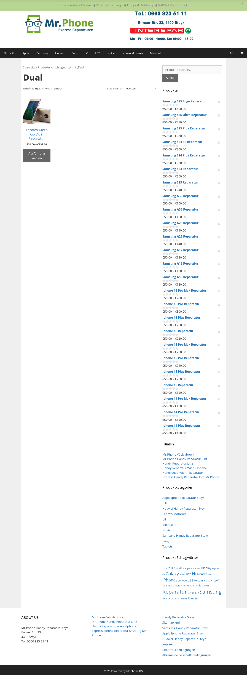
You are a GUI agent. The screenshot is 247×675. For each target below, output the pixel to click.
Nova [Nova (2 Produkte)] (183, 584)
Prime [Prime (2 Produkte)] (206, 584)
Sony (75, 51)
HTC (97, 51)
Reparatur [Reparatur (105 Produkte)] (174, 590)
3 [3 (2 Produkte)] (162, 567)
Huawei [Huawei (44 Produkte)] (199, 572)
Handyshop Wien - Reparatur (182, 471)
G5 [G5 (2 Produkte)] (163, 573)
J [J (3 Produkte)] (176, 579)
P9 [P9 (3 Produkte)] (191, 584)
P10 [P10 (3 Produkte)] (195, 584)
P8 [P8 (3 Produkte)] (187, 584)
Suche (170, 77)
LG (86, 51)
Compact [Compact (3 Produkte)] (195, 566)
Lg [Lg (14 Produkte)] (189, 578)
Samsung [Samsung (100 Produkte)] (211, 589)
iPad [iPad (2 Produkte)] (210, 573)
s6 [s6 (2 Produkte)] (190, 591)
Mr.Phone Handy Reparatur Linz (184, 457)
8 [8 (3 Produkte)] (166, 566)
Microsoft (156, 51)
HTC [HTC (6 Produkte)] (188, 573)
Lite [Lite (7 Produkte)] (194, 579)
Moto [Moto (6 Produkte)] (171, 584)
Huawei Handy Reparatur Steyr (184, 507)
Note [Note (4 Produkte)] (177, 584)
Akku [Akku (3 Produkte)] (181, 566)
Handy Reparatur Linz (177, 462)
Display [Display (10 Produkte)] (206, 566)
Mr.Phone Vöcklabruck (178, 453)
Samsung (42, 51)
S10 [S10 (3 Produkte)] (197, 591)
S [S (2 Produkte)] (188, 591)
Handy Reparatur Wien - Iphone (184, 466)
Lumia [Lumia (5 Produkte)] (201, 579)
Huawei (60, 51)
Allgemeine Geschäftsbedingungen (186, 654)
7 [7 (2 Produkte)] (164, 567)
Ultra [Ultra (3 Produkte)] (173, 597)
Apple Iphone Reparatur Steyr (183, 496)
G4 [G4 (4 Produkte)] (218, 566)
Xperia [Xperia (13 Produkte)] (193, 596)
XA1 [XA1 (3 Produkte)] (178, 597)
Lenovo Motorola (132, 51)
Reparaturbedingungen (178, 648)
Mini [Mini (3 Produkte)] (164, 584)
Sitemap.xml (171, 621)
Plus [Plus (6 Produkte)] (200, 584)
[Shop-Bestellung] (132, 87)
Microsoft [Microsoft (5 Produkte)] (213, 579)
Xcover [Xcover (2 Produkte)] (184, 597)
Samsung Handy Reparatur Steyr (185, 534)
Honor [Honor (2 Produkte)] (182, 573)
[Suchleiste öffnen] (231, 51)
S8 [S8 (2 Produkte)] (193, 591)
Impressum (170, 643)
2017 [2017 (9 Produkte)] (171, 566)
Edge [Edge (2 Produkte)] (214, 567)
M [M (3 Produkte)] (207, 579)
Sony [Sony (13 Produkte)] (166, 596)
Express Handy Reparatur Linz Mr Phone (190, 476)
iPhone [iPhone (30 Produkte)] (169, 578)
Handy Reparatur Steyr (178, 615)
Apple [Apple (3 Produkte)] (187, 566)
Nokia (111, 51)
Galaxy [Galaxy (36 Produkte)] (172, 572)
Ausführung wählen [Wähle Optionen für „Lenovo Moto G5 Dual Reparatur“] (36, 154)
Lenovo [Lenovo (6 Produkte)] (182, 579)
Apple (26, 51)
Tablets (167, 545)
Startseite (9, 51)
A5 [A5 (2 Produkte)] (177, 567)
